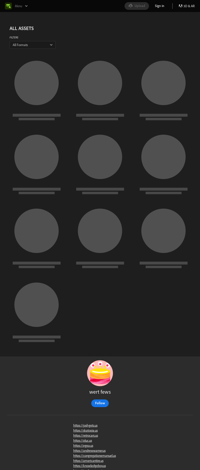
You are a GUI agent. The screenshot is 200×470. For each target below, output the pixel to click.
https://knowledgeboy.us (89, 466)
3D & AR (187, 6)
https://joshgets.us (85, 425)
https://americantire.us (88, 460)
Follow (100, 403)
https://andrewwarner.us (89, 450)
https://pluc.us (82, 440)
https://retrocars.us (85, 435)
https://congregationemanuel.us (94, 455)
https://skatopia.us (85, 430)
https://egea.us (83, 445)
